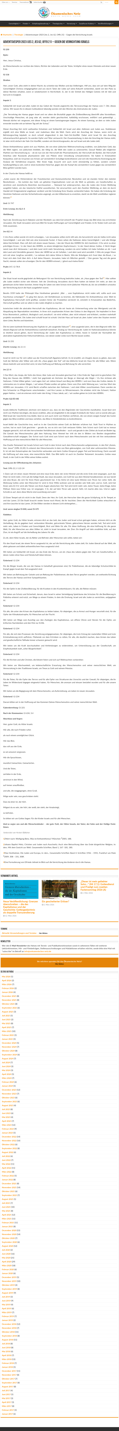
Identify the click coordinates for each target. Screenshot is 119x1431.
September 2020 (9, 1242)
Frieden (25, 24)
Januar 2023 (7, 1132)
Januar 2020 (7, 1273)
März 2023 (7, 1125)
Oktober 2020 (8, 1238)
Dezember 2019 (9, 1277)
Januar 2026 (7, 992)
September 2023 (9, 1101)
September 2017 (9, 1382)
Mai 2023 (6, 1117)
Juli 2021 (6, 1203)
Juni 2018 (6, 1347)
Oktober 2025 (8, 1004)
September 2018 (9, 1336)
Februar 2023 (8, 1129)
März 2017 (7, 1406)
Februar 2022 (8, 1175)
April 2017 (6, 1402)
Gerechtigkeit (14, 24)
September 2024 (9, 1054)
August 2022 (7, 1152)
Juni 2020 (6, 1254)
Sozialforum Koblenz (86, 24)
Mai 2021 (6, 1211)
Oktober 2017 (8, 1378)
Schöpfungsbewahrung (40, 24)
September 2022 (9, 1148)
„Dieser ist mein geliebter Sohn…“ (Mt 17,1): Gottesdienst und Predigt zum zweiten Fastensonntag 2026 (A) (97, 885)
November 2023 (9, 1093)
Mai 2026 (6, 976)
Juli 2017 (6, 1390)
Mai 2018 (6, 1351)
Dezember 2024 (9, 1043)
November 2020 (9, 1234)
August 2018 (7, 1339)
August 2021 (7, 1199)
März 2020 (7, 1265)
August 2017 (7, 1386)
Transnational (24, 2)
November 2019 (9, 1281)
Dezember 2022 (9, 1136)
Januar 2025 (7, 1039)
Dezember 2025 (9, 996)
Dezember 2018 (9, 1324)
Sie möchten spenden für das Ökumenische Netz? (59, 962)
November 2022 (9, 1140)
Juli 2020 (6, 1250)
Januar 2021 (7, 1226)
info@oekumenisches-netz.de (37, 951)
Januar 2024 (7, 1086)
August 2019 (7, 1293)
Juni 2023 (6, 1113)
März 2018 (7, 1359)
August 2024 (7, 1058)
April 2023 (6, 1121)
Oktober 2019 (8, 1285)
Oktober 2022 (8, 1144)
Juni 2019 (6, 1300)
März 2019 (7, 1312)
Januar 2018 (7, 1367)
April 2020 (6, 1261)
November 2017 (9, 1375)
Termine (14, 2)
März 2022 (7, 1171)
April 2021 (6, 1214)
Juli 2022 (6, 1156)
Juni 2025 (6, 1019)
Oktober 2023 (8, 1097)
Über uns (5, 2)
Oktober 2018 (8, 1332)
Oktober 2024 (8, 1050)
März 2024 (7, 1078)
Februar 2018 (8, 1363)
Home (4, 23)
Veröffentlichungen (105, 24)
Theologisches (57, 24)
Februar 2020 (8, 1269)
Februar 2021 (8, 1222)
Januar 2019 (7, 1320)
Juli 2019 (6, 1296)
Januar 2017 (7, 1414)
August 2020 (7, 1246)
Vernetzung (71, 24)
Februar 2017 (8, 1410)
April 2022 (6, 1168)
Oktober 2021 (8, 1191)
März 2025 (7, 1031)
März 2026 (7, 984)
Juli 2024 (6, 1062)
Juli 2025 (6, 1015)
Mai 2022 (6, 1164)
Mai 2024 (6, 1070)
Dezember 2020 (9, 1230)
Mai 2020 (6, 1257)
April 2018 (6, 1355)
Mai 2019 (6, 1304)
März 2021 (7, 1218)
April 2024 (6, 1074)
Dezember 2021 (9, 1183)
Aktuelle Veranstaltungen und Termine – (24, 933)
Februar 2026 (8, 988)
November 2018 (9, 1328)
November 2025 (9, 1000)
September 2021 (9, 1195)
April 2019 (6, 1308)
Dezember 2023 (9, 1089)
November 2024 (9, 1047)
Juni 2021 (6, 1207)
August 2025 (7, 1011)
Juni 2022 (6, 1160)
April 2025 (6, 1027)
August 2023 (7, 1105)
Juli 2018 (6, 1343)
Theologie (18, 34)
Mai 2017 (6, 1398)
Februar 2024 (8, 1082)
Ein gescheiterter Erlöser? (55, 901)
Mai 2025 (6, 1023)
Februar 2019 (8, 1316)
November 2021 (9, 1187)
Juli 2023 (6, 1109)
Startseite (6, 34)
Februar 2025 (8, 1035)
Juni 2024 (6, 1066)
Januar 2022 (7, 1179)
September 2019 (9, 1289)
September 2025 (9, 1007)
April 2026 (6, 980)
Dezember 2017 (9, 1371)
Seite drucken (38, 2)
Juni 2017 (6, 1394)
